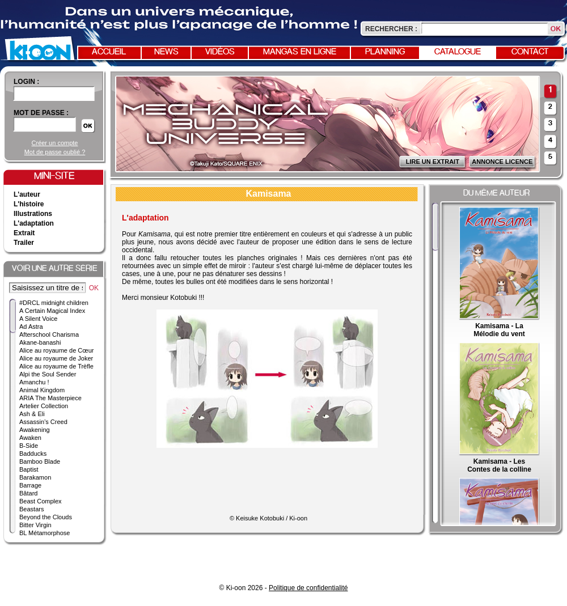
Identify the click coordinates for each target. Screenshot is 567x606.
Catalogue (457, 52)
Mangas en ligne (299, 52)
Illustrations (33, 214)
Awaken (30, 437)
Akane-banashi (40, 342)
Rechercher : (391, 29)
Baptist (29, 469)
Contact (530, 52)
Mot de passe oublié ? (55, 152)
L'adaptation (34, 223)
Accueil (109, 52)
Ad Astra (31, 326)
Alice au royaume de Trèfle (56, 366)
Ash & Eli (32, 413)
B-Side (28, 445)
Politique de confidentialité (308, 588)
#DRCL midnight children (53, 302)
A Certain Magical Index (52, 310)
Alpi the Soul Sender (47, 374)
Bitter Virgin (35, 525)
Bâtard (28, 493)
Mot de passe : (41, 113)
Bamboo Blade (39, 461)
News (166, 52)
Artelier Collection (43, 405)
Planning (385, 52)
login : (26, 82)
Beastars (31, 509)
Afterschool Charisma (49, 334)
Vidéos (220, 52)
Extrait (24, 233)
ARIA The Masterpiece (50, 398)
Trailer (24, 243)
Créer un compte (55, 142)
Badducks (32, 453)
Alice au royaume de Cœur (56, 350)
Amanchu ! (34, 382)
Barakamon (35, 477)
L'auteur (27, 194)
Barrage (30, 485)
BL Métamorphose (44, 532)
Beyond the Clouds (45, 517)
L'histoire (29, 204)
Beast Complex (40, 501)
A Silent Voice (38, 318)
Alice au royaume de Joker (56, 358)
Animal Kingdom (42, 390)
